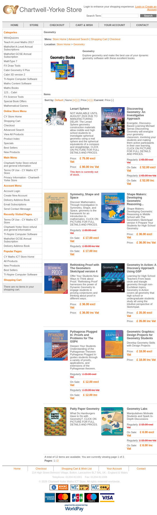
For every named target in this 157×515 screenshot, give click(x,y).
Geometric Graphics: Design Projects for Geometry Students (141, 335)
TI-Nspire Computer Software (20, 79)
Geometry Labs (137, 408)
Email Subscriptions (15, 204)
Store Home (60, 39)
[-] (77, 100)
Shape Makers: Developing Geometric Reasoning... (137, 199)
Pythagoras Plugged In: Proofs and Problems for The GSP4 (83, 336)
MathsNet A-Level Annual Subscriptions (18, 48)
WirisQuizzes (11, 37)
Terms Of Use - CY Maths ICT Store (21, 171)
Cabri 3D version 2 (14, 74)
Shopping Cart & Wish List (77, 468)
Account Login (12, 191)
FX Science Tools (14, 96)
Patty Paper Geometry (84, 408)
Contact (141, 468)
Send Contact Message (17, 208)
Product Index (12, 138)
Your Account (114, 468)
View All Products (14, 134)
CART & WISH (84, 25)
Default (59, 100)
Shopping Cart (12, 121)
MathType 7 (10, 61)
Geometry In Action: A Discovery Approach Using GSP (141, 268)
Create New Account (15, 195)
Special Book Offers (15, 101)
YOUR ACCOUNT (114, 25)
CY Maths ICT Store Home (19, 256)
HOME (14, 25)
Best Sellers (11, 147)
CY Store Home (13, 116)
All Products (11, 261)
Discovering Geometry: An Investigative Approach (136, 113)
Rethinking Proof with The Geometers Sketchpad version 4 (84, 268)
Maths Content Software (17, 83)
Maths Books (11, 87)
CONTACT (142, 25)
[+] (74, 100)
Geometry (79, 44)
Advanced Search (14, 129)
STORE (34, 25)
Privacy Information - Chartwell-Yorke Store (22, 179)
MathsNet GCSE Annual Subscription (17, 55)
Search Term (93, 15)
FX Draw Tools (12, 65)
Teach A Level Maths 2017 (19, 42)
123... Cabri (10, 92)
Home (17, 468)
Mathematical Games (16, 105)
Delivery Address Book (17, 200)
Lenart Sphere (79, 108)
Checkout (9, 125)
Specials (9, 143)
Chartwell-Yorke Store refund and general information (20, 164)
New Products (12, 152)
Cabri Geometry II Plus (17, 70)
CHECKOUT (57, 25)
